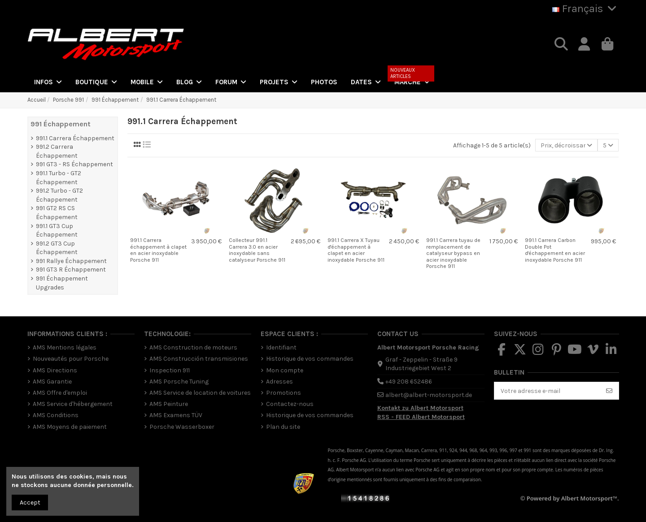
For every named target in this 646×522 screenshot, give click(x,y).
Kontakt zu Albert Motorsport (420, 408)
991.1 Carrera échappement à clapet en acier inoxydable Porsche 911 (158, 250)
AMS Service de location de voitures (200, 393)
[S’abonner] (609, 390)
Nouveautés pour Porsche (71, 358)
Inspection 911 (169, 370)
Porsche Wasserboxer (181, 427)
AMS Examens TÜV (175, 415)
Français (585, 8)
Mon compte (284, 370)
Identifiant (281, 347)
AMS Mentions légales (64, 347)
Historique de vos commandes (310, 358)
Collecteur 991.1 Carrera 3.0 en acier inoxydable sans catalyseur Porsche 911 (257, 250)
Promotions (283, 393)
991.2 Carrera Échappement (57, 151)
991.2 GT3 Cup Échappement (57, 248)
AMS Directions (55, 370)
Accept (30, 502)
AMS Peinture (168, 404)
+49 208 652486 (408, 381)
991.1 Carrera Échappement (75, 138)
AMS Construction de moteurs (193, 347)
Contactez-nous (290, 404)
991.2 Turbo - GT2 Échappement (59, 195)
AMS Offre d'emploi (60, 393)
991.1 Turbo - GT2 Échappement (58, 177)
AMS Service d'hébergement (73, 404)
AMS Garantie (52, 381)
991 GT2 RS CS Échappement (57, 212)
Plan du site (283, 427)
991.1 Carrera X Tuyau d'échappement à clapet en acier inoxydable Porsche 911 (355, 250)
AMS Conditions (56, 415)
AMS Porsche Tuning (179, 381)
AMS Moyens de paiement (70, 427)
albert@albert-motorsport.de (428, 395)
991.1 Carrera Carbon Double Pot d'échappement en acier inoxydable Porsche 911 (555, 250)
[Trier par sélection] (566, 145)
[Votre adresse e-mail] (547, 390)
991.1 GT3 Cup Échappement (57, 230)
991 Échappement (61, 124)
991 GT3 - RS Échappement (74, 164)
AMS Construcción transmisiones (198, 358)
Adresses (279, 381)
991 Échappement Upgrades (62, 283)
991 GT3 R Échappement (71, 269)
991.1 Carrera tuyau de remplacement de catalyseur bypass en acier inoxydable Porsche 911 (453, 253)
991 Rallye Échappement (71, 261)
